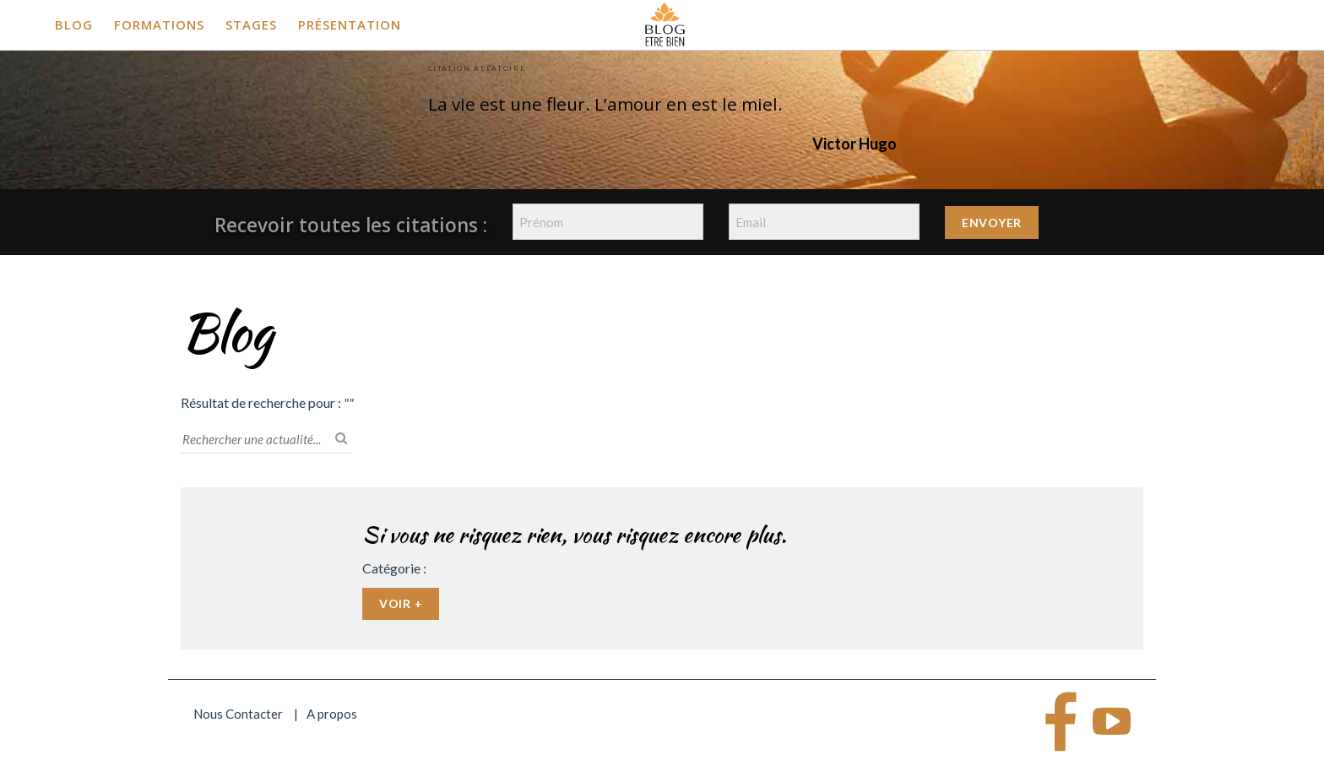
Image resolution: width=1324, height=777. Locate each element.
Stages (251, 24)
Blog (74, 24)
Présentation (349, 24)
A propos (332, 713)
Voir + (400, 603)
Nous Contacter (238, 713)
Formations (159, 24)
